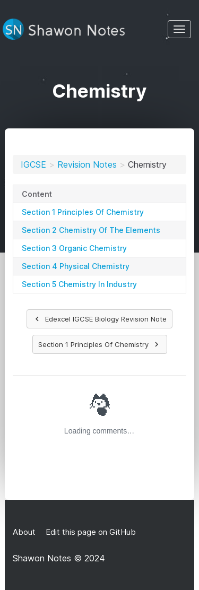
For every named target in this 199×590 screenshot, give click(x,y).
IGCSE (33, 164)
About (24, 532)
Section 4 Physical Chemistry (75, 266)
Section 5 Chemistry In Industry (79, 284)
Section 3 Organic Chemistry (74, 248)
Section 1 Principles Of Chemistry (83, 211)
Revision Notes (87, 164)
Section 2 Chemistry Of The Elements (91, 230)
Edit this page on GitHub (90, 532)
